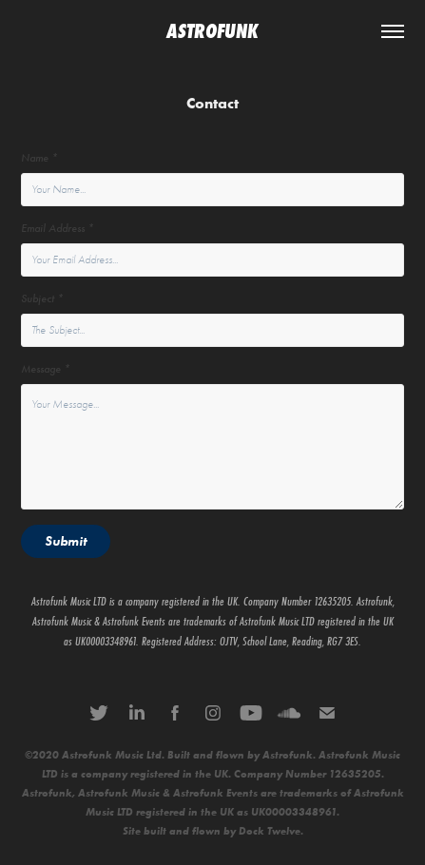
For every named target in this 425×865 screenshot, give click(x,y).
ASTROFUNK (212, 31)
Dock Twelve (269, 831)
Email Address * (57, 228)
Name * (39, 158)
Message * (45, 369)
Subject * (42, 299)
